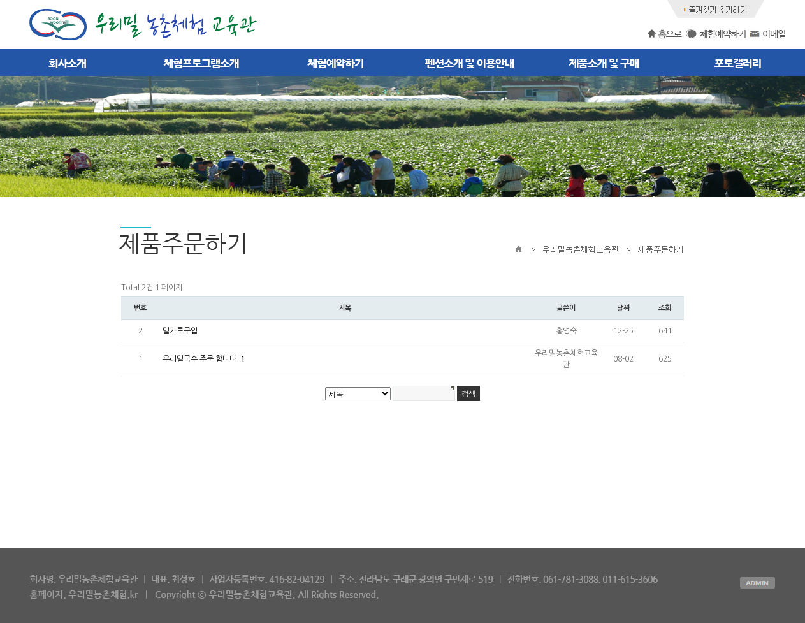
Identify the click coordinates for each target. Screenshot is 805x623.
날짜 (623, 308)
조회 (664, 308)
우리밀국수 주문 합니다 (204, 359)
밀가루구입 (180, 331)
